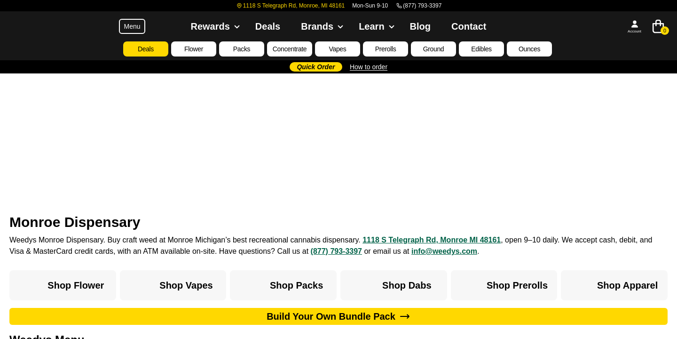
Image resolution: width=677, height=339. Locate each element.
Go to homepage (339, 182)
